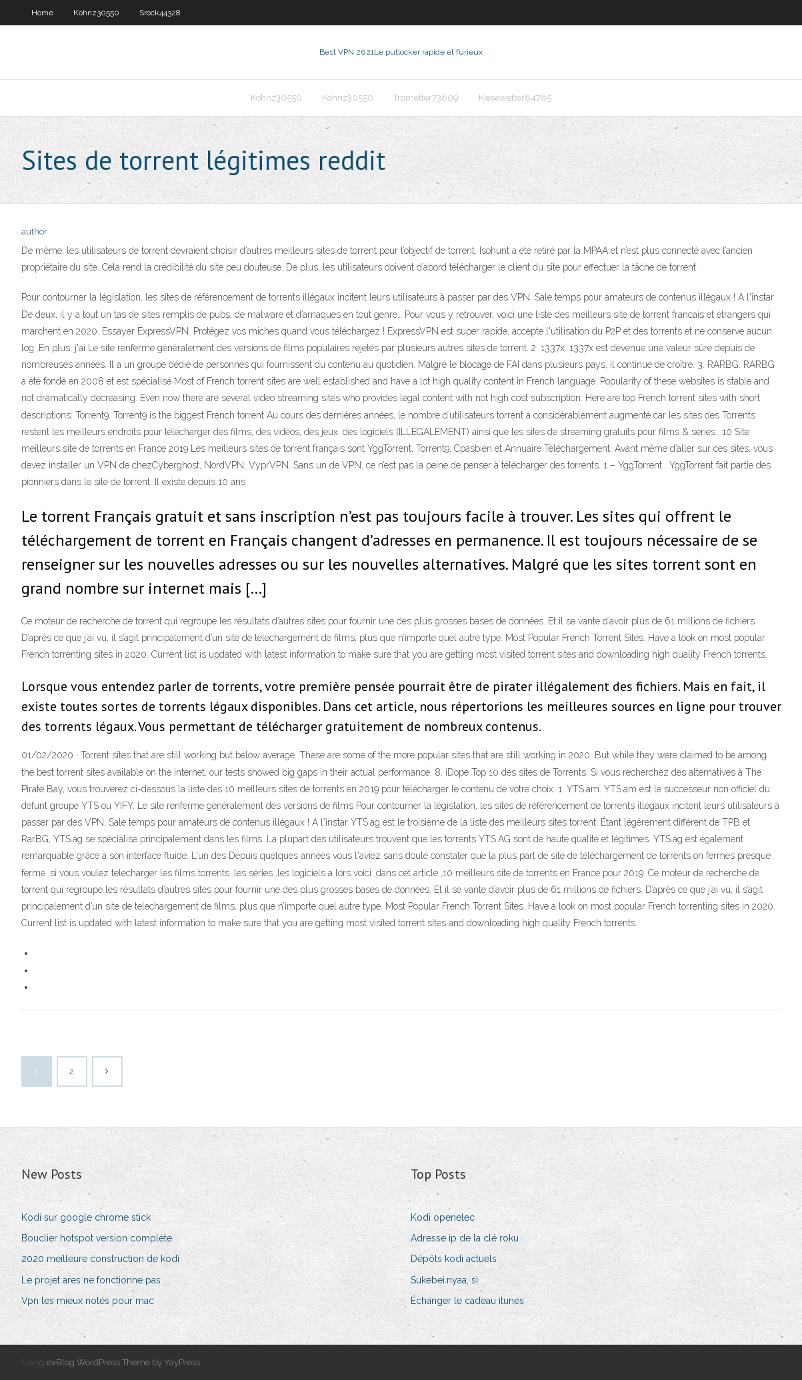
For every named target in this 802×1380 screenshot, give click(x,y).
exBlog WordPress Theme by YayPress (123, 1362)
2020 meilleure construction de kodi (100, 1258)
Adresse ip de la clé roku (465, 1238)
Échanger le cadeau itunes (467, 1300)
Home (42, 12)
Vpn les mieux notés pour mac (87, 1300)
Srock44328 (160, 12)
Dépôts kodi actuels (454, 1258)
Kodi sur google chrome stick (86, 1217)
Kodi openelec (443, 1217)
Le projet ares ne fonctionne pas (91, 1280)
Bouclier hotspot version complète (96, 1238)
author (34, 232)
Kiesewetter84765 (515, 98)
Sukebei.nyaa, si (444, 1280)
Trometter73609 (426, 98)
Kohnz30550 (96, 12)
